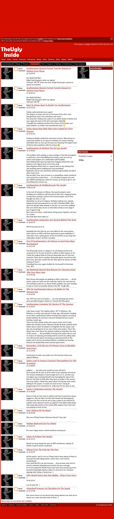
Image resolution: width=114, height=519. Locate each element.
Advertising (53, 505)
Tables (70, 59)
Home (3, 59)
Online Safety (44, 505)
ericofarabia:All (8, 64)
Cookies (37, 505)
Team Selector (79, 64)
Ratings (58, 64)
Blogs (39, 59)
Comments (35, 64)
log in (81, 44)
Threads (26, 64)
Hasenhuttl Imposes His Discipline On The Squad (48, 488)
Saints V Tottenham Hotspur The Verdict (44, 389)
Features (22, 59)
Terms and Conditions (64, 39)
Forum (15, 59)
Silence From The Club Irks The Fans (42, 449)
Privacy (31, 505)
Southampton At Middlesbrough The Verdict (46, 185)
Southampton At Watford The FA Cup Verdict (46, 148)
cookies (40, 39)
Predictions (68, 64)
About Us (4, 505)
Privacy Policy (48, 41)
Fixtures (51, 59)
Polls (45, 59)
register (87, 44)
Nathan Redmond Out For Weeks (41, 423)
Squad (63, 59)
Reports (50, 64)
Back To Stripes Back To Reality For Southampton (48, 105)
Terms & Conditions (22, 505)
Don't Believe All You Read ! (38, 410)
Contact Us (12, 505)
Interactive (31, 59)
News (9, 59)
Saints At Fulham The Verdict (39, 436)
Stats (58, 59)
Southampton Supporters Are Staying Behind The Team (51, 219)
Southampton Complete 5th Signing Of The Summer (49, 304)
